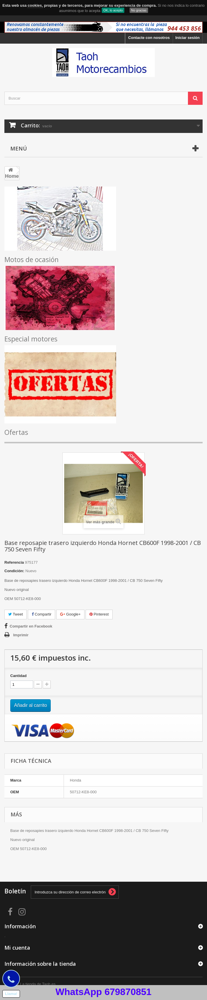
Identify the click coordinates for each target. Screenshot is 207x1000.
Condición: (14, 571)
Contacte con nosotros (149, 37)
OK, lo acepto (113, 10)
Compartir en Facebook (31, 626)
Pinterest (99, 614)
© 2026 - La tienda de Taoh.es (29, 984)
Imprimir (20, 635)
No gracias (139, 10)
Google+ (70, 614)
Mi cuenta (17, 947)
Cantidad (18, 675)
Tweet (15, 614)
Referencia (14, 562)
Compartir (42, 614)
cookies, (35, 5)
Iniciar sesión (187, 37)
